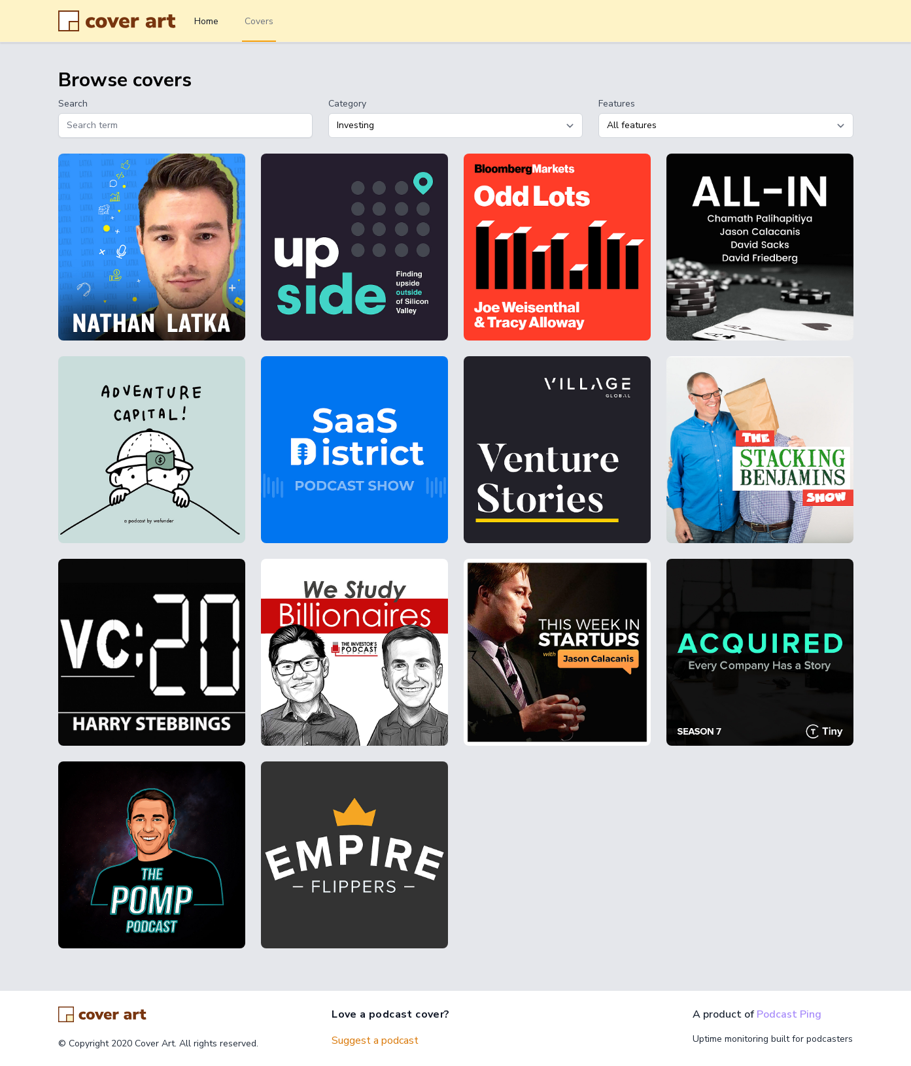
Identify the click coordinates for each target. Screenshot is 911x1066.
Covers (259, 21)
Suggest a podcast (375, 1040)
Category (347, 103)
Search (73, 103)
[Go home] (102, 1014)
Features (616, 103)
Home (206, 21)
